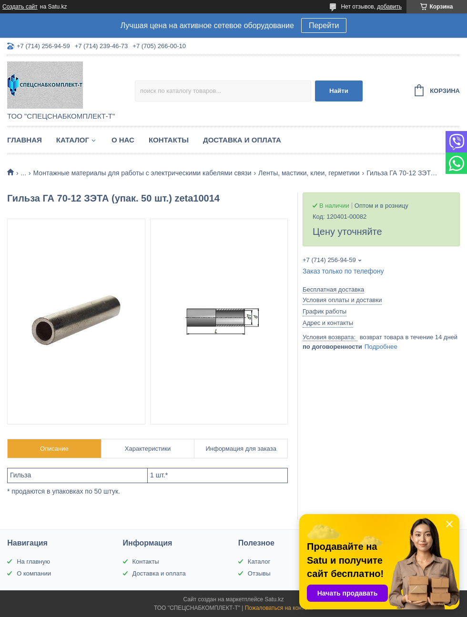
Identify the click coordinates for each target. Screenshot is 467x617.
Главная (24, 139)
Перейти (324, 25)
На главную (33, 561)
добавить (389, 6)
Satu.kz (274, 599)
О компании (34, 573)
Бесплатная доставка (333, 289)
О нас (123, 139)
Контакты (169, 139)
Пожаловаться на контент (279, 608)
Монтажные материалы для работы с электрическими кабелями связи (142, 173)
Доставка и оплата (242, 139)
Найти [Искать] (338, 90)
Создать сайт (20, 6)
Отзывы (259, 573)
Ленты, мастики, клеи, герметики (309, 173)
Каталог (72, 139)
